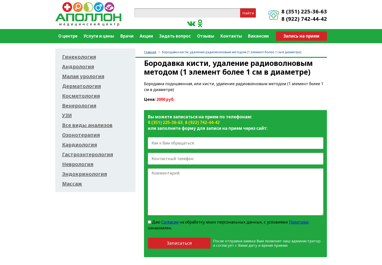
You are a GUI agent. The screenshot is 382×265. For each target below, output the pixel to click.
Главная (150, 52)
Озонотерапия (81, 134)
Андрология (78, 66)
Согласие (170, 222)
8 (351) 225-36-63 (304, 11)
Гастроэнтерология (87, 154)
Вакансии (258, 36)
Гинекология (79, 56)
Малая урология (83, 76)
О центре (67, 36)
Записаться (179, 243)
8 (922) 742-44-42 (304, 18)
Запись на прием (301, 36)
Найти (248, 12)
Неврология (77, 164)
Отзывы (205, 36)
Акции (146, 36)
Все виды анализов (87, 125)
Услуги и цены (99, 36)
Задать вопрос (175, 36)
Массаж (72, 183)
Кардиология (79, 144)
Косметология (81, 95)
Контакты (231, 36)
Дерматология (81, 86)
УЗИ (67, 115)
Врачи (127, 36)
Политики (299, 222)
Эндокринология (84, 174)
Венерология (79, 105)
